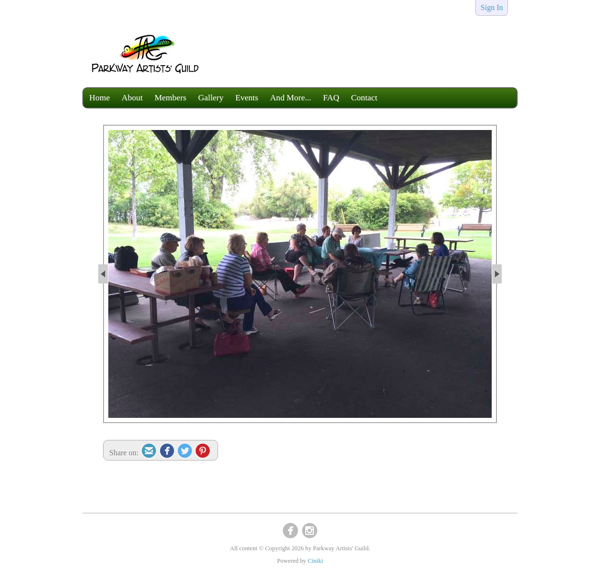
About (132, 97)
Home (99, 97)
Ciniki (315, 560)
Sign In (492, 7)
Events (246, 97)
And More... (290, 97)
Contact (364, 97)
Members (170, 97)
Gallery (211, 97)
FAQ (331, 97)
